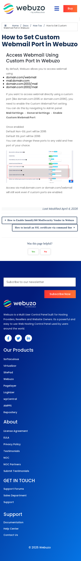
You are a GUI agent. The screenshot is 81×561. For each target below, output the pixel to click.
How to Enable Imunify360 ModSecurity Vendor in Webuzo (41, 216)
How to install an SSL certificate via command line (44, 223)
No (46, 248)
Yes (34, 248)
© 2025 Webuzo (40, 544)
